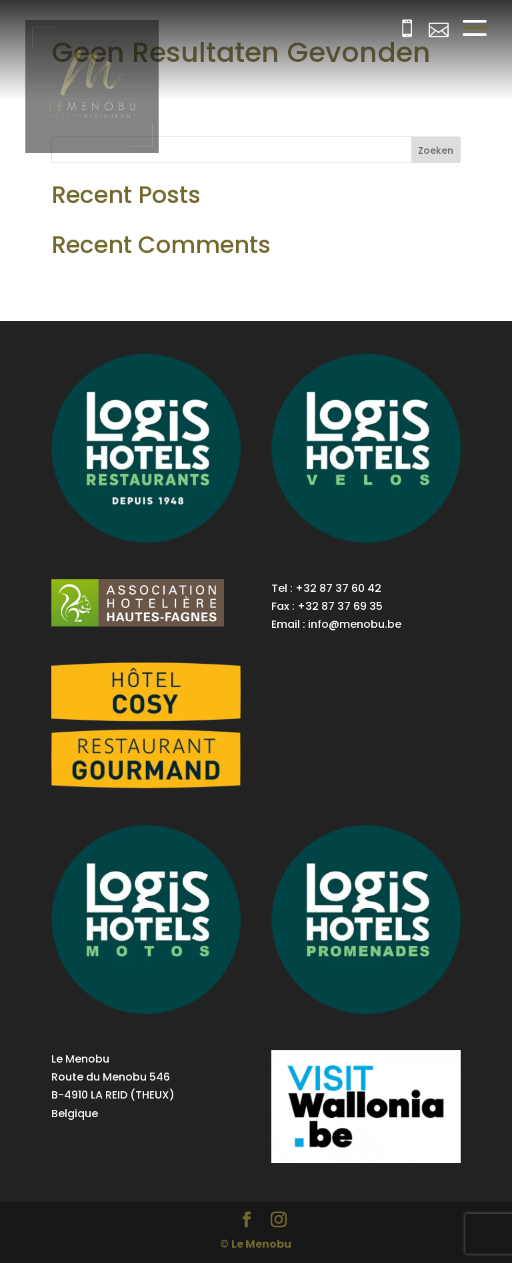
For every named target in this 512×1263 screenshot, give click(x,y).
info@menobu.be (354, 624)
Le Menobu (261, 1244)
